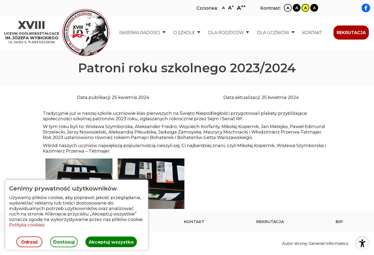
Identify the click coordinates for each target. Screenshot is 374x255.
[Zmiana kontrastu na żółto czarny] (305, 8)
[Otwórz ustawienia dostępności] (362, 243)
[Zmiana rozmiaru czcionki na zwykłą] (223, 8)
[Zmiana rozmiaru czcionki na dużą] (231, 7)
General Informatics (328, 243)
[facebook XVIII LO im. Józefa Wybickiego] (366, 8)
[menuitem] (312, 33)
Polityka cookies (27, 224)
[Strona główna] (33, 32)
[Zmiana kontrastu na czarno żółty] (314, 8)
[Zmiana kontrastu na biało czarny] (288, 8)
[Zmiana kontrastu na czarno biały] (296, 8)
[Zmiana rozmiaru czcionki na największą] (241, 8)
